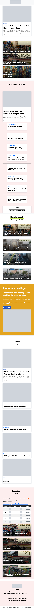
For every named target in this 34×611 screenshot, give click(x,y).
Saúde (17, 342)
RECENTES (11, 37)
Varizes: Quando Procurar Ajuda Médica (14, 406)
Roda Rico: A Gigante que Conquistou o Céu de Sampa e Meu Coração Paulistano (16, 128)
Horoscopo (16, 593)
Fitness (22, 593)
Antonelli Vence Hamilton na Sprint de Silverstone (17, 602)
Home (5, 591)
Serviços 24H (17, 220)
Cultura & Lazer (7, 109)
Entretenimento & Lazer (18, 591)
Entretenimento (11, 186)
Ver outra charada (20, 210)
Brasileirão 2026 (16, 498)
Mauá (4, 369)
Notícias (9, 591)
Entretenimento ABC (17, 84)
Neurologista (6, 427)
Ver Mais (17, 87)
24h (26, 593)
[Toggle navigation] (31, 2)
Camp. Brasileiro (8, 593)
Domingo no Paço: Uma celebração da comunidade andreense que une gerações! (16, 149)
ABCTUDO (22, 607)
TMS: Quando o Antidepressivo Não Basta (15, 429)
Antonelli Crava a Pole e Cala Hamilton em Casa (17, 598)
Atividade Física (11, 145)
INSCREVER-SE (6, 307)
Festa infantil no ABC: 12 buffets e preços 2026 (17, 600)
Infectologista (6, 477)
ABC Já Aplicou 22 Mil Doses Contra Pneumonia (17, 456)
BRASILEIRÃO (22, 37)
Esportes (17, 491)
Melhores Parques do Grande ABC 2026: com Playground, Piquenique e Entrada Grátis (16, 138)
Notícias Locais (17, 217)
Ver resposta (12, 210)
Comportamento (12, 124)
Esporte (5, 23)
